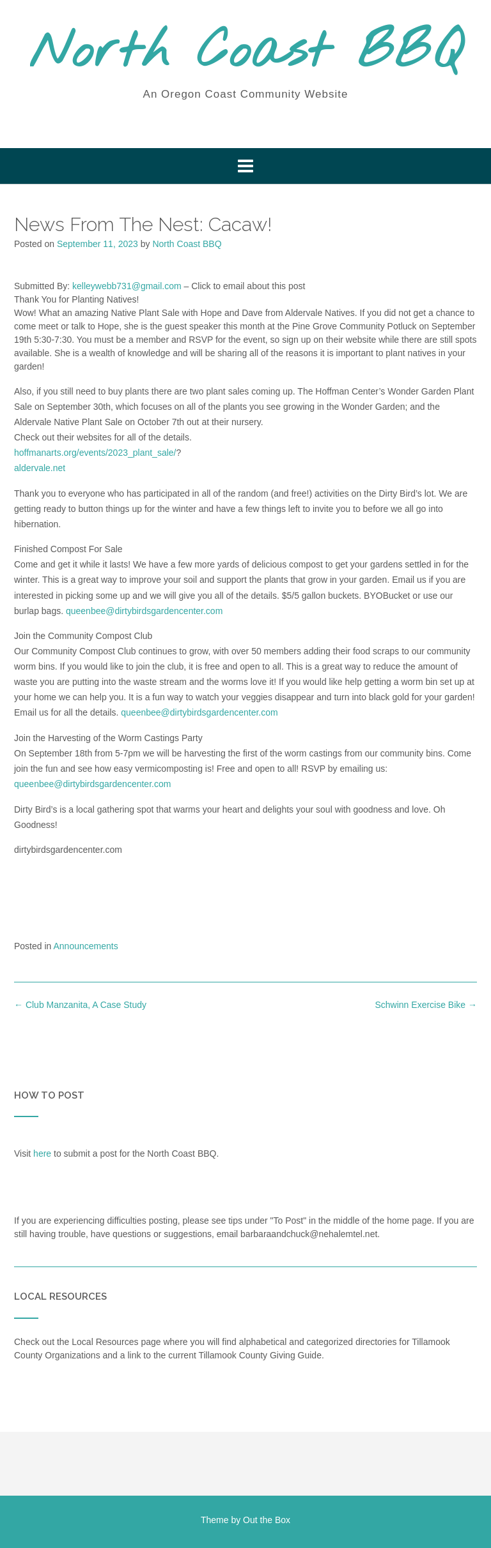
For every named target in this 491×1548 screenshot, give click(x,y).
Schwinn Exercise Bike (426, 1005)
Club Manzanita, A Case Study (80, 1005)
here (42, 1153)
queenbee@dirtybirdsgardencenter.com (144, 611)
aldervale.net (39, 468)
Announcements (86, 946)
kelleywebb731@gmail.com (127, 286)
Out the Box (266, 1520)
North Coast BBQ (245, 53)
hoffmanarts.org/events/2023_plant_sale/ (95, 452)
